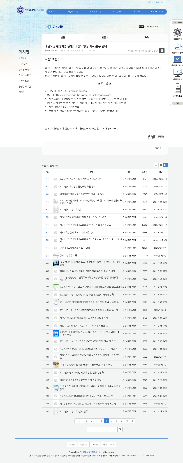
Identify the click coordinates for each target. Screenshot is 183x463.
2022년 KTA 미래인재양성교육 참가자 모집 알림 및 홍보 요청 (88, 302)
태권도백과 (73, 11)
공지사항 (23, 58)
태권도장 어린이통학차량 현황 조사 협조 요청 (80, 380)
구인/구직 (23, 64)
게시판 (137, 11)
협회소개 (52, 11)
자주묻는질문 (25, 75)
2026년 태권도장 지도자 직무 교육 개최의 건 (80, 178)
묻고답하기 (24, 69)
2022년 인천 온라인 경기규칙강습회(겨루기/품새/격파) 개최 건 (88, 349)
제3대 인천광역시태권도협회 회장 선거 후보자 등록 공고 (85, 225)
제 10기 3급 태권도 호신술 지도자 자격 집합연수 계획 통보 (87, 403)
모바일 (95, 444)
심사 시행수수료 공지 (69, 255)
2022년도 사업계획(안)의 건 (73, 411)
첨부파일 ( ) (53, 59)
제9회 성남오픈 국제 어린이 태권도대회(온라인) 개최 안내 (86, 271)
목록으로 (157, 148)
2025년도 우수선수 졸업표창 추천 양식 (77, 186)
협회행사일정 (157, 11)
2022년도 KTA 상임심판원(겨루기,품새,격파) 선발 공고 (85, 396)
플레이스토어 (108, 444)
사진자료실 (24, 80)
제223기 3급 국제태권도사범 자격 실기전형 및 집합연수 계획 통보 (90, 355)
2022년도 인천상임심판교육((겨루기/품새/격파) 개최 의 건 (87, 341)
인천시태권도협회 (51, 51)
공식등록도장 (96, 11)
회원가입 (159, 2)
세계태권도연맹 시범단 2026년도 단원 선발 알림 (82, 194)
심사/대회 (117, 11)
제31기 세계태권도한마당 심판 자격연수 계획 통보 (83, 318)
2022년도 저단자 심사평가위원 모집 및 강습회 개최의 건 (85, 294)
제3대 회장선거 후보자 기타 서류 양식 (77, 232)
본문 (63, 37)
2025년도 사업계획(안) (70, 209)
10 (127, 421)
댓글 (105, 37)
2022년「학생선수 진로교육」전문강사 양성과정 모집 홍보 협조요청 (90, 287)
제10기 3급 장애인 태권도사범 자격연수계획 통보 (82, 326)
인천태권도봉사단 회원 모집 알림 (75, 248)
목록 (147, 37)
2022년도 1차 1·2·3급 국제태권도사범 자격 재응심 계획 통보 (88, 310)
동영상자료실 (25, 86)
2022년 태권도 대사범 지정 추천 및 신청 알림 (80, 372)
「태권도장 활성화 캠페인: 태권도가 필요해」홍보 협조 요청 (86, 364)
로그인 (150, 2)
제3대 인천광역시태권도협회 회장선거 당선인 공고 (83, 217)
